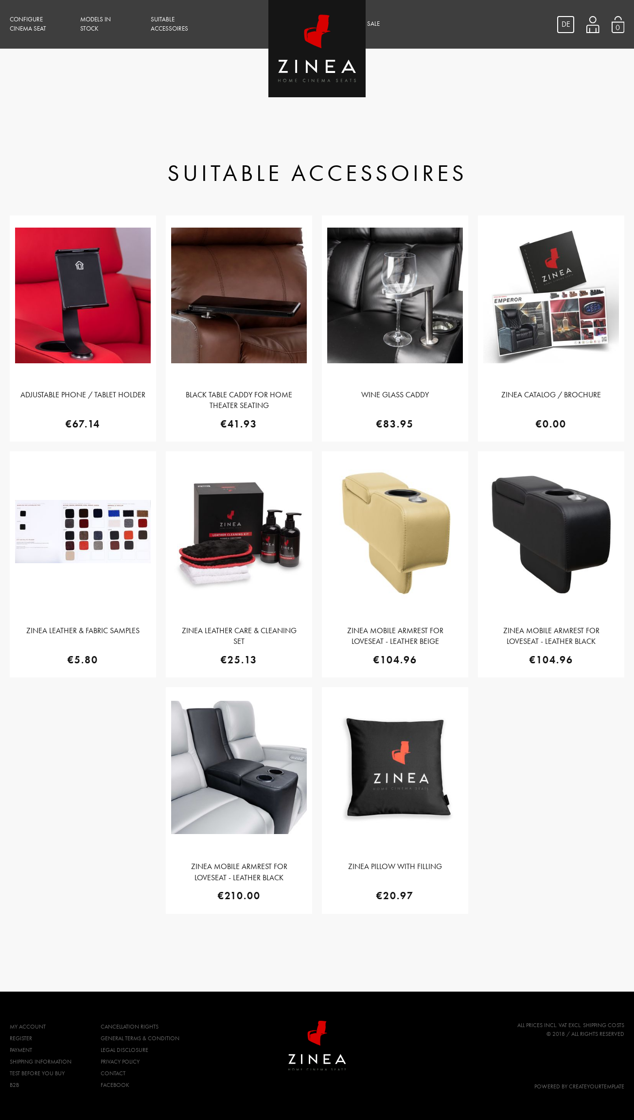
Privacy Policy (120, 1062)
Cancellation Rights (129, 1027)
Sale (373, 23)
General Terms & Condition (140, 1038)
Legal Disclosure (124, 1050)
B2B (14, 1085)
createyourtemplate (596, 1086)
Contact (113, 1073)
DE (566, 24)
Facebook (115, 1085)
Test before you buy (37, 1073)
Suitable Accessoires (169, 24)
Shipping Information (40, 1062)
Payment (21, 1050)
